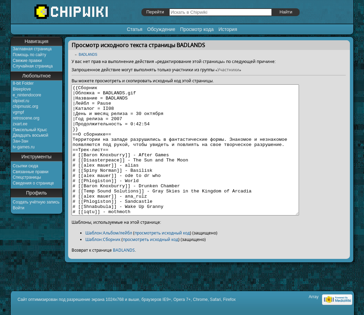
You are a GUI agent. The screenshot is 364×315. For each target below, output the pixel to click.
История (227, 29)
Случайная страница (33, 66)
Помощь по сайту (29, 54)
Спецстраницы (27, 177)
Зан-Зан (20, 141)
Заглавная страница (32, 48)
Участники (228, 70)
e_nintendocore (27, 95)
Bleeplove (22, 89)
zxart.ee (20, 124)
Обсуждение (161, 29)
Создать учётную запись (36, 202)
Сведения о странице (33, 183)
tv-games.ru (23, 147)
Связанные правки (31, 171)
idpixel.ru (21, 100)
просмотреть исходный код (162, 259)
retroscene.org (26, 118)
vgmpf (18, 112)
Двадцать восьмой (30, 135)
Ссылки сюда (25, 166)
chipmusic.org (25, 106)
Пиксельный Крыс (30, 129)
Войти (18, 208)
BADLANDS (88, 54)
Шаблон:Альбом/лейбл (108, 259)
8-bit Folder (23, 83)
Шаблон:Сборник (102, 265)
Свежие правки (27, 60)
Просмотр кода (197, 29)
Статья (134, 29)
